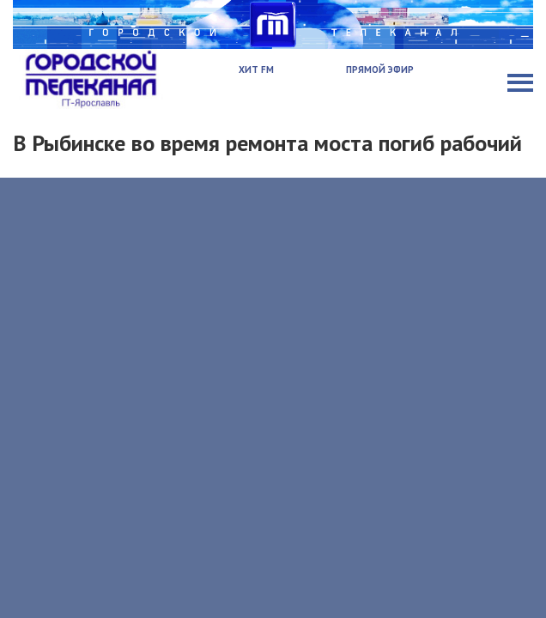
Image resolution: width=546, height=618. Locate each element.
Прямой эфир (380, 70)
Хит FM (256, 70)
